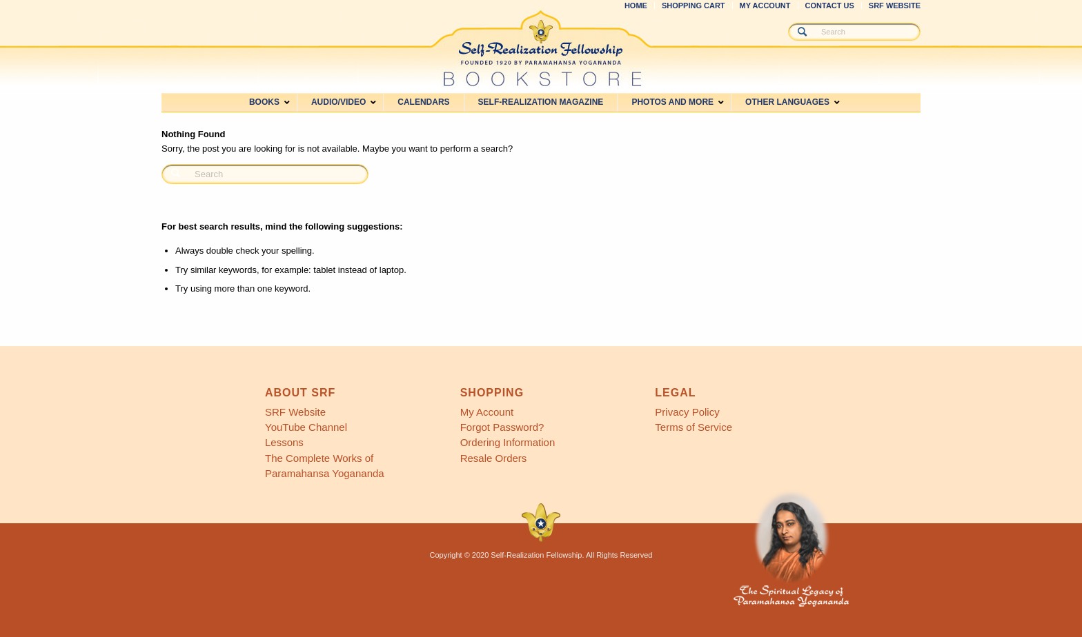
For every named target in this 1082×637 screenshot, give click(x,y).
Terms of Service (693, 427)
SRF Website (295, 412)
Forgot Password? (502, 427)
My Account (487, 412)
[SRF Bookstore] (541, 48)
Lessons (284, 442)
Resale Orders (493, 458)
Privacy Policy (687, 412)
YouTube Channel (306, 427)
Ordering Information (507, 442)
